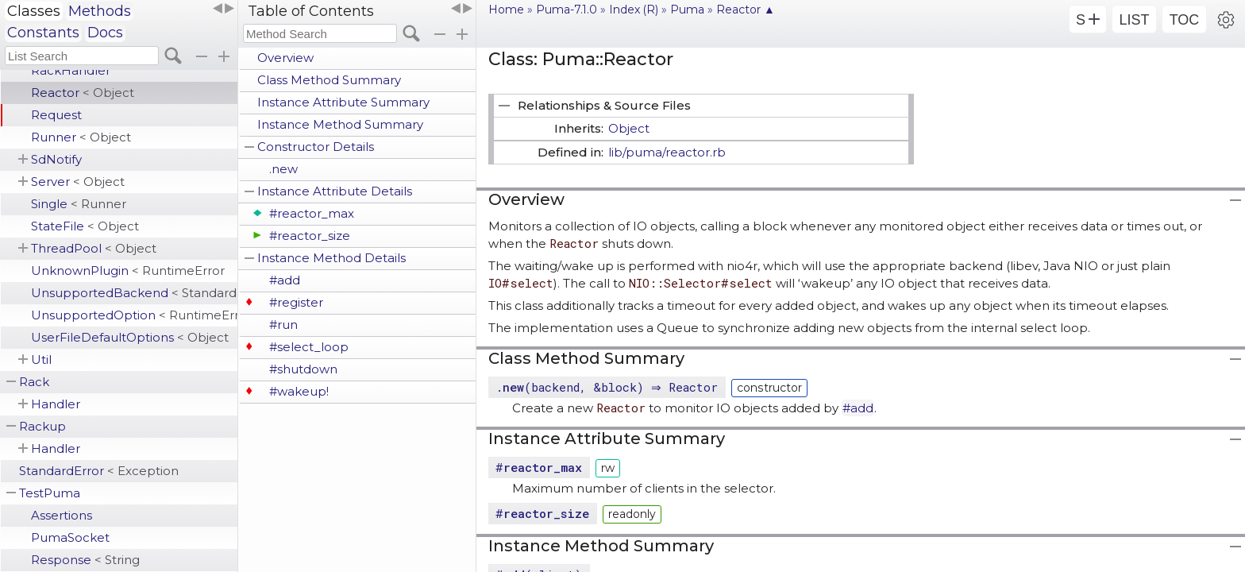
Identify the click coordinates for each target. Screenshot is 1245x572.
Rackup (42, 426)
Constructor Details (315, 146)
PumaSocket (70, 537)
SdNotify (56, 159)
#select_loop (309, 346)
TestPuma (49, 492)
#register (296, 302)
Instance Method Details (331, 257)
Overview (285, 57)
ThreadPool (93, 248)
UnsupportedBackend (134, 292)
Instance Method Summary (340, 124)
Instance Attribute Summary (343, 102)
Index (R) (633, 9)
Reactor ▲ (745, 9)
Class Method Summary (329, 79)
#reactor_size (309, 235)
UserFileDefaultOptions (130, 337)
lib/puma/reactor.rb (667, 152)
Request (56, 114)
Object (628, 128)
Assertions (61, 515)
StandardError (99, 470)
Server (78, 181)
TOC (1185, 20)
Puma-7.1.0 (566, 9)
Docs (105, 32)
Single (78, 203)
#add (284, 280)
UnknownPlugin (128, 270)
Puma (687, 9)
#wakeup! (299, 391)
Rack (34, 381)
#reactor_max (311, 213)
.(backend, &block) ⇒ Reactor (608, 387)
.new (283, 168)
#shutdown (303, 369)
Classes (33, 11)
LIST (1134, 20)
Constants (43, 32)
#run (283, 324)
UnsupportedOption (134, 315)
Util (41, 359)
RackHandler (70, 70)
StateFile (85, 226)
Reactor (82, 92)
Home (506, 9)
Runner (81, 137)
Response (85, 559)
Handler (55, 404)
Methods (99, 11)
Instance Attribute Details (334, 191)
